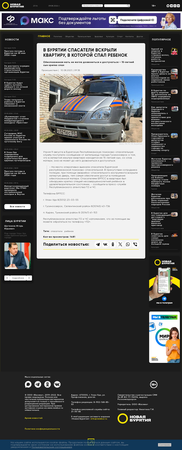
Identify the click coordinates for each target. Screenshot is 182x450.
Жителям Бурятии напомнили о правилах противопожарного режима (162, 163)
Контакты (130, 36)
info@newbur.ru (99, 419)
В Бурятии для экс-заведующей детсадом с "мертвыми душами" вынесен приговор (161, 219)
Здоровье (99, 36)
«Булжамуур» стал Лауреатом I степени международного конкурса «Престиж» (16, 119)
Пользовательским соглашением (52, 447)
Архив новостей (34, 418)
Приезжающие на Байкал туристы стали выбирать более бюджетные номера (160, 180)
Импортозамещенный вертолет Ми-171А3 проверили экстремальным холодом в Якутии (16, 190)
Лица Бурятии (15, 221)
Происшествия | (50, 70)
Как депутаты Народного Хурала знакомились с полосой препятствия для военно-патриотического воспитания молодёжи (161, 116)
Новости (12, 39)
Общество (69, 36)
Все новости (17, 206)
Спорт (120, 36)
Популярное (161, 39)
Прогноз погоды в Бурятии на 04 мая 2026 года (15, 173)
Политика (58, 36)
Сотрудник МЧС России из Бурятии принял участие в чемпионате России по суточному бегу (17, 137)
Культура (110, 36)
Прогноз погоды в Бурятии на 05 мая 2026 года (15, 53)
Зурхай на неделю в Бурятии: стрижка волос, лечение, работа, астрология (160, 55)
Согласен (164, 444)
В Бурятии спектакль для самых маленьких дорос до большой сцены (160, 239)
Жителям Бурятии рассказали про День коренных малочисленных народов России (160, 199)
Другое (140, 36)
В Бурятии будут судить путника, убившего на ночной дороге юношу (16, 86)
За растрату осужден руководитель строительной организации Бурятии (16, 69)
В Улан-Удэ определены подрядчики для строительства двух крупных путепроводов (17, 156)
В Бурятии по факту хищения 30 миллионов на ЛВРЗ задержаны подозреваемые (161, 94)
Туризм (154, 189)
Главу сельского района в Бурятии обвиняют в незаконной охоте (14, 103)
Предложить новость (92, 5)
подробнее (18, 278)
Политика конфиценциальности (42, 429)
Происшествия (84, 36)
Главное (44, 36)
